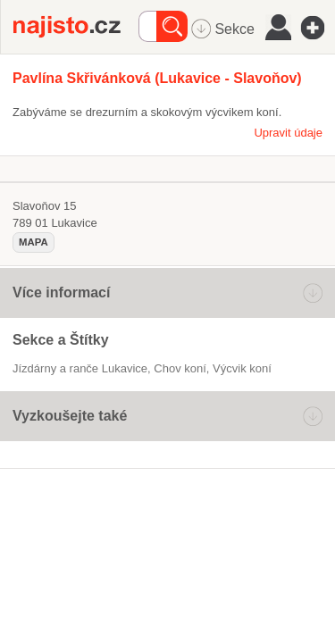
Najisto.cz (75, 26)
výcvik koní (242, 368)
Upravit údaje (288, 132)
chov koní (180, 368)
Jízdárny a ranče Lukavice (80, 368)
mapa (33, 242)
